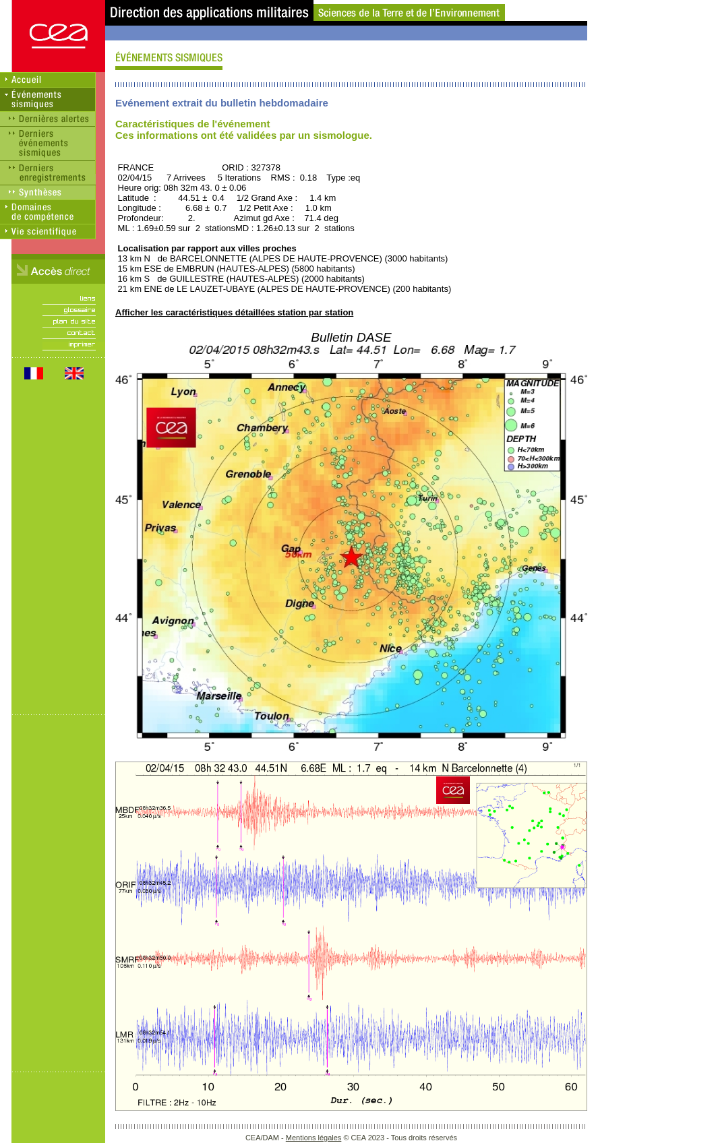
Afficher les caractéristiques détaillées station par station (234, 312)
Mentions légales (314, 1138)
